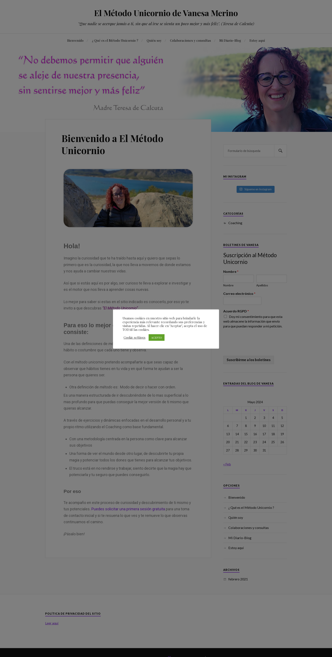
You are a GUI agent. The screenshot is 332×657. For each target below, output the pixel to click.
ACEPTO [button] (156, 337)
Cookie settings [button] (134, 337)
